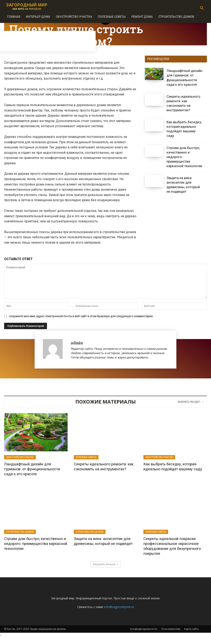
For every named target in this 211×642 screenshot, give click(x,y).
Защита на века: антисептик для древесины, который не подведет (183, 185)
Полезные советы (86, 457)
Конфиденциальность (143, 634)
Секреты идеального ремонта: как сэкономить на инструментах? (104, 468)
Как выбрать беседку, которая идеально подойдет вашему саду (184, 129)
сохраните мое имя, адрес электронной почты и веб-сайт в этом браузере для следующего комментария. (81, 316)
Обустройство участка (20, 457)
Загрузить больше (105, 569)
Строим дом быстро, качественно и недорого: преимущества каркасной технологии (29, 551)
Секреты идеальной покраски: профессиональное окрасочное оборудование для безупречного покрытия (174, 551)
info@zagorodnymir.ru (119, 612)
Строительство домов (20, 536)
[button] (202, 8)
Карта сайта (191, 634)
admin (77, 342)
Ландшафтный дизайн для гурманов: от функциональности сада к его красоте (33, 471)
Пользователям (170, 634)
